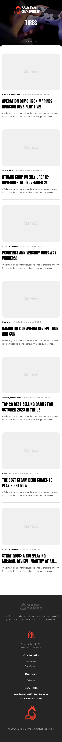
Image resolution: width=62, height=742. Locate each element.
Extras (14, 246)
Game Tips (7, 170)
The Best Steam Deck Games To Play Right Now (27, 482)
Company (7, 322)
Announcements (11, 95)
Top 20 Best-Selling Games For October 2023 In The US (27, 407)
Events (6, 246)
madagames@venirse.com (31, 694)
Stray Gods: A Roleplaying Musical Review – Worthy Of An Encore (28, 558)
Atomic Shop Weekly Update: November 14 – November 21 (25, 179)
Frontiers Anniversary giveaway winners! (29, 255)
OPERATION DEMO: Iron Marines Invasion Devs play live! (27, 104)
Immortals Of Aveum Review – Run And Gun (30, 331)
